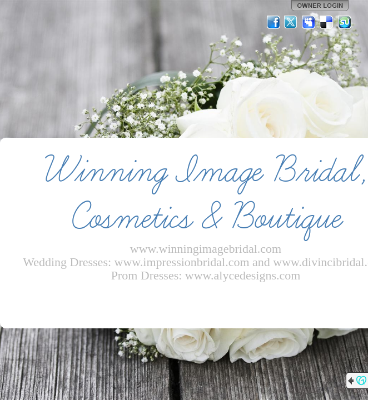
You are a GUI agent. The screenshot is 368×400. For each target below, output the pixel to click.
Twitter (291, 22)
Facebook (273, 22)
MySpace (309, 22)
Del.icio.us (327, 22)
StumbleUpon (344, 22)
